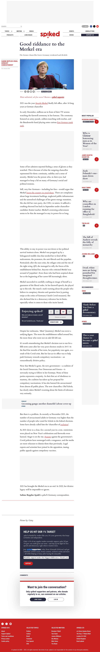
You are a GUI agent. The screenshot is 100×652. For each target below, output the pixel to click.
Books (71, 35)
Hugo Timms (86, 188)
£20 (63, 312)
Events (71, 31)
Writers (19, 31)
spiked (84, 321)
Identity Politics (88, 121)
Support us (90, 35)
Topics (7, 31)
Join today (38, 599)
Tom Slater (54, 634)
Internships (87, 323)
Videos (31, 31)
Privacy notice (5, 639)
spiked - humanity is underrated (50, 34)
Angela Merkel (41, 103)
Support (28, 563)
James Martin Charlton (87, 156)
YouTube (97, 26)
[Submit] (21, 26)
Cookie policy (5, 641)
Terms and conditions (7, 636)
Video (84, 291)
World (49, 91)
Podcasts (10, 35)
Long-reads (28, 35)
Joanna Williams (88, 254)
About (3, 631)
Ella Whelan (54, 639)
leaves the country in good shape (40, 192)
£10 (57, 312)
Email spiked (80, 641)
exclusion (64, 424)
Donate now (54, 322)
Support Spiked (5, 634)
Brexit (28, 636)
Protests (48, 436)
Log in (85, 26)
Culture (28, 634)
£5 (51, 312)
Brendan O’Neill (56, 631)
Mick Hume (54, 641)
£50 (69, 312)
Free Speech (86, 293)
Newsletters (89, 31)
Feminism (29, 639)
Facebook (91, 26)
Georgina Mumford (89, 119)
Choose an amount (60, 317)
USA (27, 644)
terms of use (44, 650)
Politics (44, 91)
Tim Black (85, 223)
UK (84, 225)
